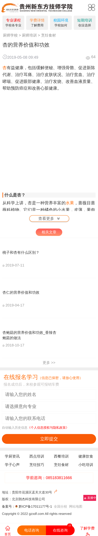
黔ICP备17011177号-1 (35, 506)
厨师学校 (10, 35)
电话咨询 (31, 530)
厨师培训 (29, 35)
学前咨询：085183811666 (49, 478)
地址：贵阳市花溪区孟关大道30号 (30, 491)
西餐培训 (61, 456)
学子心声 (12, 465)
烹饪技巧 (36, 465)
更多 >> (49, 363)
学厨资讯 (12, 456)
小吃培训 (85, 465)
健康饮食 (85, 456)
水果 (70, 203)
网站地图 (75, 506)
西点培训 (36, 456)
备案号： (10, 506)
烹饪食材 (48, 35)
